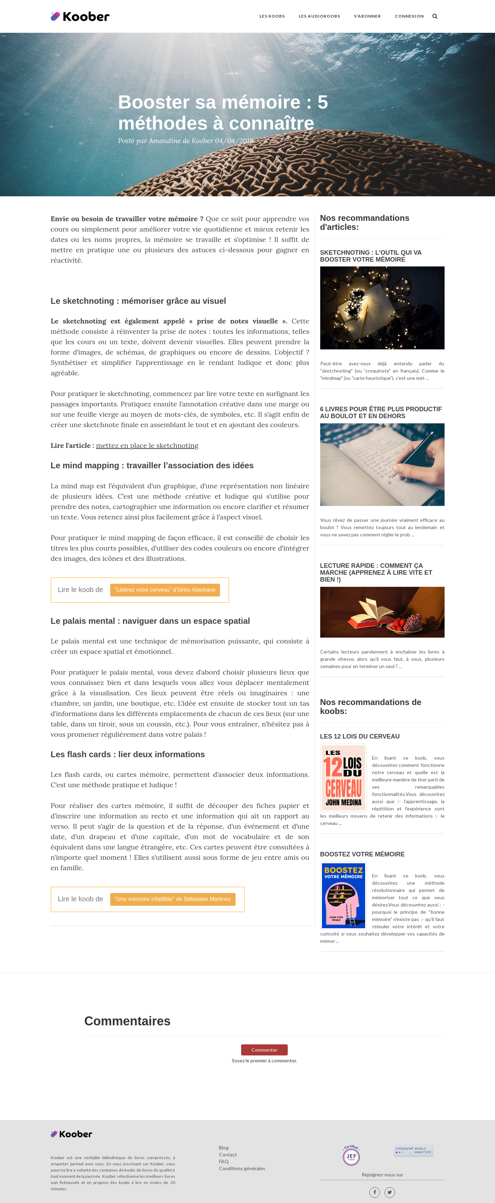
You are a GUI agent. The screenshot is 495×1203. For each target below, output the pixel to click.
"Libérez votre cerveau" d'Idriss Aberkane (165, 590)
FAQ (224, 1161)
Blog (224, 1147)
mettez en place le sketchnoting (147, 445)
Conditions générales (242, 1168)
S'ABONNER (367, 16)
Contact (228, 1154)
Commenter (264, 1050)
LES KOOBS (272, 16)
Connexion (409, 16)
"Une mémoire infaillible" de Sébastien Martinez (173, 899)
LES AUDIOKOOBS (319, 16)
